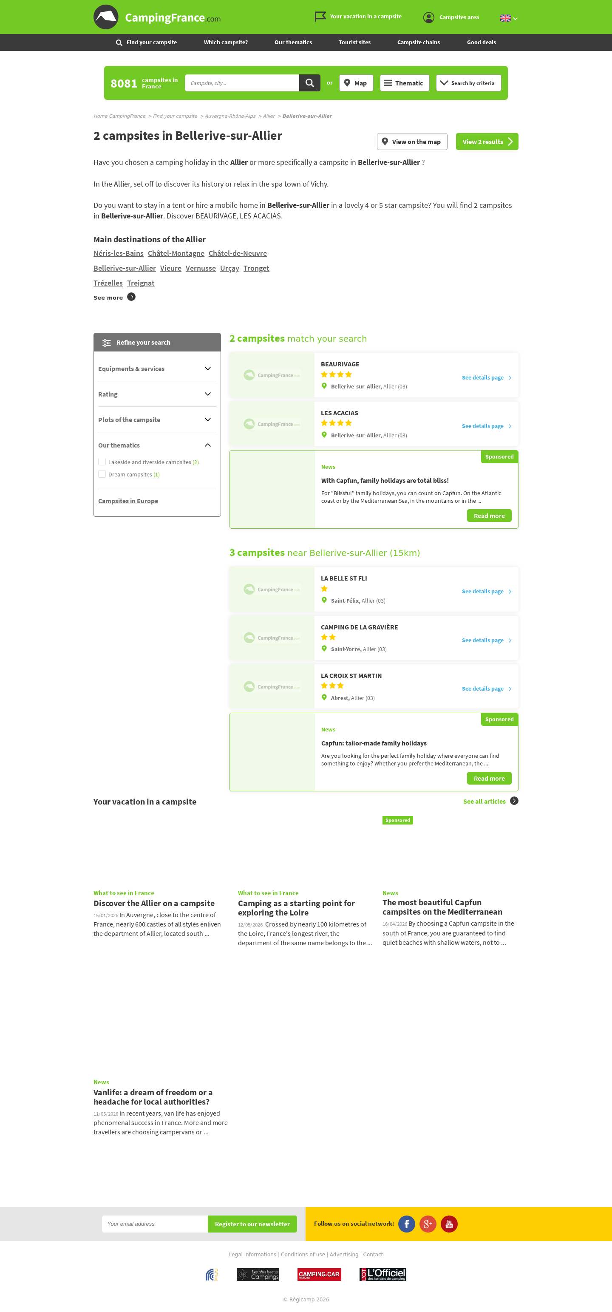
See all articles (490, 800)
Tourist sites (355, 42)
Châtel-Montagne (176, 253)
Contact (373, 1255)
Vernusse (201, 268)
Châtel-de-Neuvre (238, 253)
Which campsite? (226, 42)
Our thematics (293, 42)
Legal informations (253, 1255)
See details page (487, 377)
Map (355, 83)
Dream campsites (134, 474)
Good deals (481, 42)
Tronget (256, 268)
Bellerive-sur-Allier (125, 268)
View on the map (411, 141)
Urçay (229, 268)
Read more (489, 515)
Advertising (344, 1255)
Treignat (141, 283)
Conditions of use (303, 1255)
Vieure (170, 268)
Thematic (403, 83)
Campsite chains (418, 42)
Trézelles (108, 283)
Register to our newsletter (252, 1224)
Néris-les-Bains (119, 253)
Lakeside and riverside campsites (153, 462)
